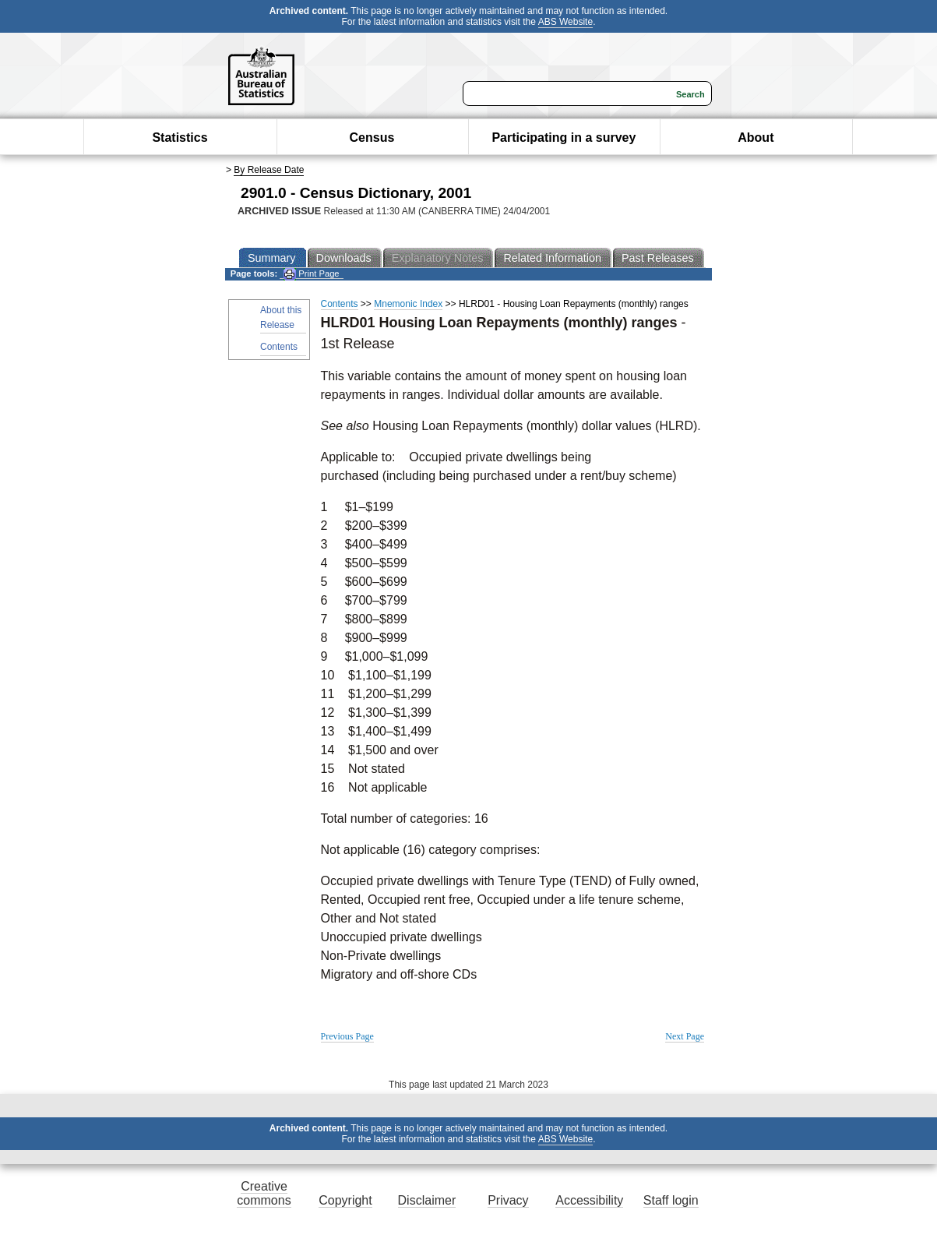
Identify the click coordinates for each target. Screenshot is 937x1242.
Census (372, 137)
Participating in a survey (563, 137)
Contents (279, 346)
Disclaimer (427, 1200)
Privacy (508, 1200)
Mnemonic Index (408, 303)
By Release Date (269, 169)
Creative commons (264, 1193)
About (755, 137)
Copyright (345, 1200)
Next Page (684, 1036)
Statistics (179, 137)
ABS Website (565, 21)
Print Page (311, 274)
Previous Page (347, 1036)
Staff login (671, 1200)
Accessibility (589, 1200)
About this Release (280, 317)
